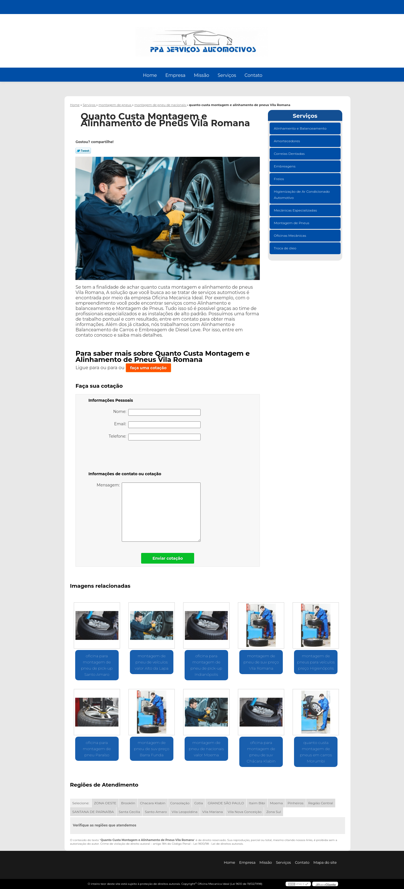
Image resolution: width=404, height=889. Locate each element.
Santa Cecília (129, 812)
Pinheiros (296, 803)
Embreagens (285, 166)
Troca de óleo (285, 248)
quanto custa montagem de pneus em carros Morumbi (316, 752)
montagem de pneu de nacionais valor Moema (206, 748)
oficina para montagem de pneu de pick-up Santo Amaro (97, 665)
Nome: (157, 412)
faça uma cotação (148, 367)
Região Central (320, 803)
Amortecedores (287, 141)
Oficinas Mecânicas (290, 235)
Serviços (227, 75)
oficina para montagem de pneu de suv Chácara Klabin (261, 752)
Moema (276, 803)
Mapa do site (325, 862)
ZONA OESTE (105, 803)
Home (150, 75)
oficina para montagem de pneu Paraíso (97, 748)
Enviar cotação (167, 558)
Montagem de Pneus (292, 223)
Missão (201, 75)
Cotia (198, 803)
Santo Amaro (156, 812)
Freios (279, 179)
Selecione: (80, 803)
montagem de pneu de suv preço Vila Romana (261, 662)
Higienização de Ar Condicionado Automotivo (302, 194)
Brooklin (128, 803)
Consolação (180, 803)
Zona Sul (273, 812)
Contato (253, 75)
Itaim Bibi (257, 803)
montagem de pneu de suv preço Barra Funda (151, 748)
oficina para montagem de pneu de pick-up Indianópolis (206, 665)
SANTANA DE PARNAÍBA (93, 812)
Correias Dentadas (290, 153)
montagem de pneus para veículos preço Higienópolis (316, 662)
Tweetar (83, 150)
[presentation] (124, 457)
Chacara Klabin (152, 803)
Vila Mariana (212, 812)
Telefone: (155, 437)
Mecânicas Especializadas (296, 210)
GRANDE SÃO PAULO (226, 803)
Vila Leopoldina (185, 812)
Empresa (175, 75)
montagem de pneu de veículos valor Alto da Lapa (151, 662)
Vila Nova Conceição (244, 812)
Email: (157, 424)
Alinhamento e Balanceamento (300, 128)
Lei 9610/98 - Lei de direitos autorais (218, 844)
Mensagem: (149, 512)
